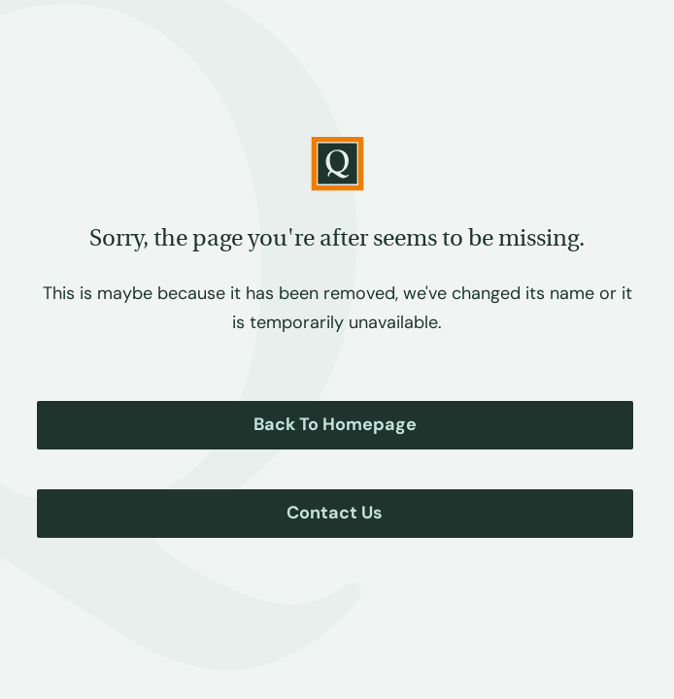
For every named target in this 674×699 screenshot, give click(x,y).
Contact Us (334, 512)
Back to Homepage (335, 424)
